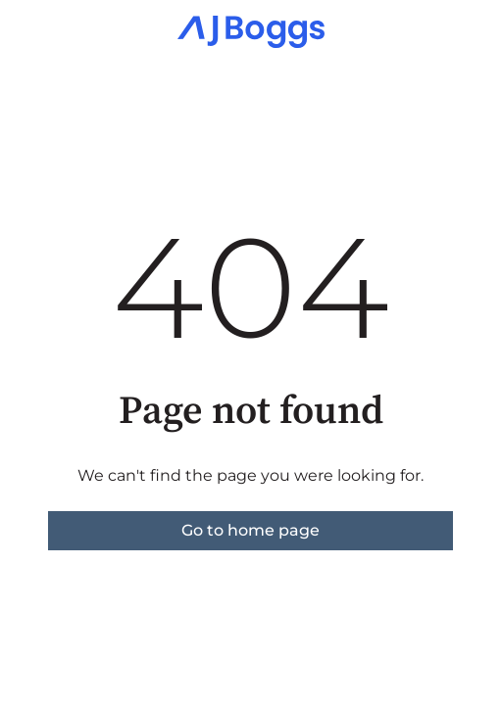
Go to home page (250, 530)
